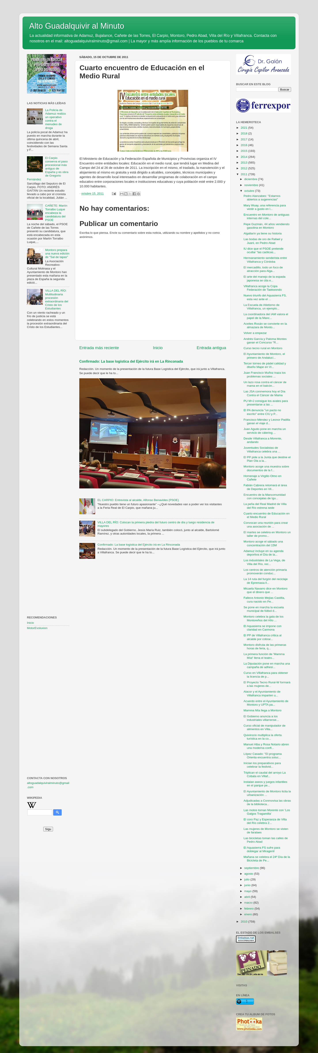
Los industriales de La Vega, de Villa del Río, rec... (264, 562)
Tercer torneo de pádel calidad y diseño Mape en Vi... (265, 365)
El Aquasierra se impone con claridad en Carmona (263, 627)
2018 (244, 133)
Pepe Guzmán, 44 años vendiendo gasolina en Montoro (267, 225)
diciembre (251, 179)
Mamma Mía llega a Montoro (263, 710)
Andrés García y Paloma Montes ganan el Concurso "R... (265, 340)
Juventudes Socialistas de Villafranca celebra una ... (262, 449)
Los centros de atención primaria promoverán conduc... (265, 571)
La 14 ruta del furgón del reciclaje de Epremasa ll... (266, 580)
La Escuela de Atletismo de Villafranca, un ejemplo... (262, 306)
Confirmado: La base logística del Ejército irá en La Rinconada (131, 361)
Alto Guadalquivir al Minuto (76, 25)
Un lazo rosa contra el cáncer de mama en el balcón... (265, 384)
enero (248, 914)
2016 (244, 145)
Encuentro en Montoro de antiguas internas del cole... (266, 216)
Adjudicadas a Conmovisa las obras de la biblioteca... (267, 802)
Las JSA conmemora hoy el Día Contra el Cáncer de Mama (264, 393)
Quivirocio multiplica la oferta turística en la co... (263, 736)
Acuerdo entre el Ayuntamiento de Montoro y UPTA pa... (266, 702)
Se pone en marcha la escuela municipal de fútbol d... (264, 609)
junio (247, 885)
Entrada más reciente (99, 347)
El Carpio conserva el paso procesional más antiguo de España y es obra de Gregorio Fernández (47, 168)
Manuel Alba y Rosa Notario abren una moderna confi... (266, 746)
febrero (249, 908)
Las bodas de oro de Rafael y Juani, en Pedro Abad (263, 240)
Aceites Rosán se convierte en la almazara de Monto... (265, 325)
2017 (244, 139)
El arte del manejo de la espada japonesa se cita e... (265, 278)
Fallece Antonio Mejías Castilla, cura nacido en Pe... (264, 599)
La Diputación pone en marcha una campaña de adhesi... (267, 665)
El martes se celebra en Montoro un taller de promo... (267, 534)
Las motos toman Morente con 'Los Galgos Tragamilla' (267, 811)
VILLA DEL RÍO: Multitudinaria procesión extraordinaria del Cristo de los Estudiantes (56, 299)
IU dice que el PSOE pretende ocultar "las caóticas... (264, 250)
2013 (244, 162)
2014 (244, 156)
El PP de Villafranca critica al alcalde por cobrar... (263, 637)
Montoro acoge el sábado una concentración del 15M (263, 543)
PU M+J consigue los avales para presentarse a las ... (266, 402)
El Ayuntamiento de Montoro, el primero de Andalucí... (264, 355)
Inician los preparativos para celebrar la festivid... (262, 764)
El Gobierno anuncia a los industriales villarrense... (261, 718)
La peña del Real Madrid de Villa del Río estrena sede (265, 505)
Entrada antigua (211, 347)
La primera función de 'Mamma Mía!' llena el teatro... (264, 655)
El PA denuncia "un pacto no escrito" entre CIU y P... (262, 412)
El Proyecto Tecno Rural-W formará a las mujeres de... (267, 684)
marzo (248, 902)
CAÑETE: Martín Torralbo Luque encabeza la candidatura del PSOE (56, 213)
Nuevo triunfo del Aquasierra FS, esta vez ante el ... (265, 297)
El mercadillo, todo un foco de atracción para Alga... (263, 269)
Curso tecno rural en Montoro (263, 348)
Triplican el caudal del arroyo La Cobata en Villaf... (265, 774)
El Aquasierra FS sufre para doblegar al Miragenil (262, 849)
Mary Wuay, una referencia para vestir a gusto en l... (265, 207)
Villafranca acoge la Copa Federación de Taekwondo (263, 287)
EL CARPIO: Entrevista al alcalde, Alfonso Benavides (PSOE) (138, 500)
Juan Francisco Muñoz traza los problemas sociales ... (265, 374)
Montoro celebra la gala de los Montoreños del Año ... (264, 618)
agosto (249, 873)
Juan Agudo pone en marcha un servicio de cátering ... (265, 430)
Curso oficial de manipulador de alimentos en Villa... (265, 727)
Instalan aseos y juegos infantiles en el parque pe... (265, 783)
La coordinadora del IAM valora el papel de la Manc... (266, 316)
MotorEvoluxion (37, 628)
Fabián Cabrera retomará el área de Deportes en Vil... (265, 487)
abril (247, 897)
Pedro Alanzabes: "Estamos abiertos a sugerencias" (262, 197)
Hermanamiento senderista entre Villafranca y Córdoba (265, 259)
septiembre (252, 868)
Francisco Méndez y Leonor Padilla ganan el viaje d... (267, 421)
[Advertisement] (48, 404)
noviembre (251, 185)
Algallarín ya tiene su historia (263, 233)
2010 (244, 921)
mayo (248, 891)
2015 (244, 151)
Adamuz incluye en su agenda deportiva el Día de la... (264, 552)
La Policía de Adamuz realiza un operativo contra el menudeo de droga (55, 119)
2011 (244, 174)
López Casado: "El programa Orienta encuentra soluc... (263, 755)
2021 (244, 127)
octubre (249, 190)
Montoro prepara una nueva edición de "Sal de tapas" (57, 253)
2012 (244, 168)
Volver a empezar (255, 333)
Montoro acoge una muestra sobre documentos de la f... (266, 468)
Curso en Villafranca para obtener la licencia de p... (266, 674)
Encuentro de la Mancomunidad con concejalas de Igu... (265, 496)
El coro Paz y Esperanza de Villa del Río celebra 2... (265, 821)
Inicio (158, 347)
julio (247, 879)
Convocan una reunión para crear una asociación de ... (266, 524)
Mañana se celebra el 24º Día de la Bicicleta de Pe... (267, 858)
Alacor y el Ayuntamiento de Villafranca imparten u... (262, 693)
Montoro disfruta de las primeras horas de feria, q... (265, 646)
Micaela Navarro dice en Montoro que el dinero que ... (266, 590)
